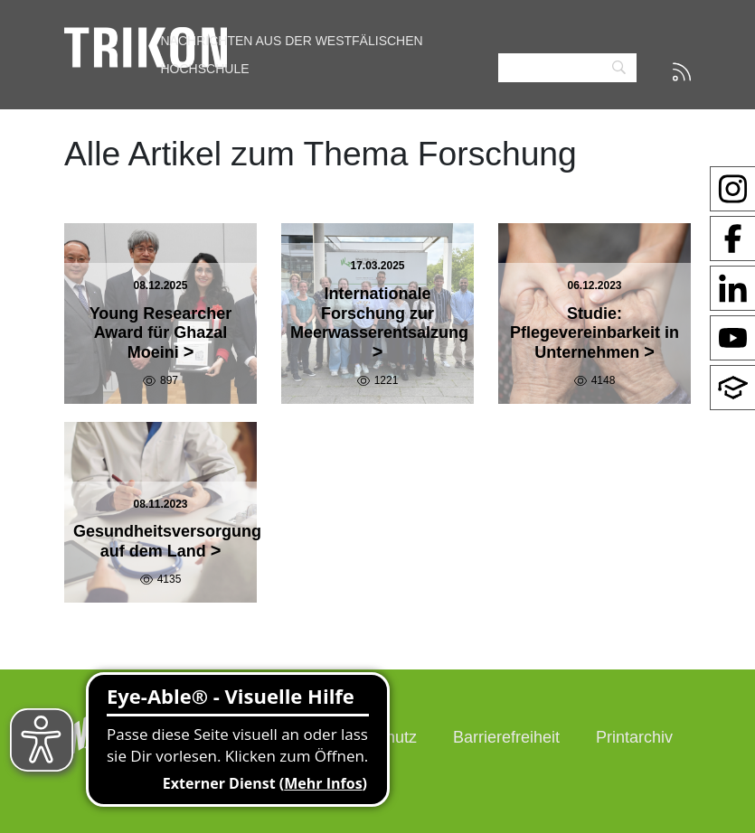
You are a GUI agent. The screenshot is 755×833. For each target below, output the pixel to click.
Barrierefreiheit (506, 737)
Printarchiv (634, 737)
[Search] (567, 68)
